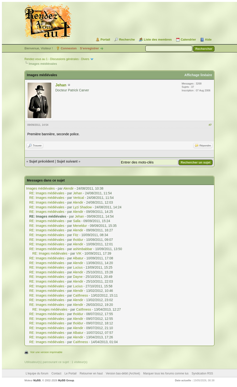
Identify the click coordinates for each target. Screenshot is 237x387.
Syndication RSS (202, 373)
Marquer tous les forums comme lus (166, 373)
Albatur (78, 258)
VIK (78, 253)
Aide (208, 39)
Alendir (68, 188)
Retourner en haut (91, 373)
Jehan (60, 85)
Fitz (75, 235)
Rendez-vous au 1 (35, 59)
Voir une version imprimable (46, 352)
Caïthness (80, 295)
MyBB (37, 380)
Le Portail (70, 373)
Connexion (69, 48)
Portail (105, 39)
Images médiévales (40, 188)
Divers (85, 59)
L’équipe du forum (37, 373)
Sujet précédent (41, 161)
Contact (56, 373)
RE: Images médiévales (46, 193)
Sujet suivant (67, 161)
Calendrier (188, 39)
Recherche (127, 39)
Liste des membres (158, 39)
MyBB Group (66, 380)
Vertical (78, 198)
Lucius (77, 267)
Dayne (77, 277)
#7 (210, 124)
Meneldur (80, 226)
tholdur (78, 240)
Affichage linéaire (198, 75)
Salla (76, 221)
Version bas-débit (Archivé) (123, 373)
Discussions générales (64, 59)
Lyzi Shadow (82, 207)
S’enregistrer (89, 48)
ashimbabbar (82, 249)
